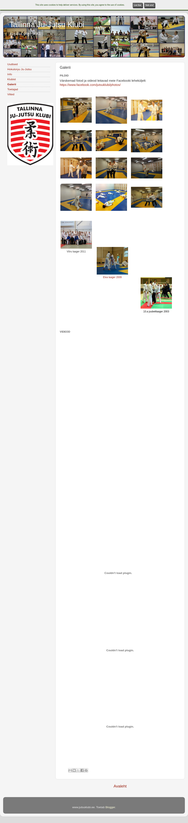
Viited (10, 94)
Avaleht (120, 786)
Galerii (11, 84)
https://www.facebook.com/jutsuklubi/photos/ (90, 84)
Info (9, 74)
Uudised (12, 64)
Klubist (11, 79)
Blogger (110, 807)
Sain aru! (149, 5)
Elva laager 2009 (112, 277)
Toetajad (12, 89)
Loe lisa (137, 5)
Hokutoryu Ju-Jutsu (19, 69)
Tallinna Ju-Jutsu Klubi (46, 24)
